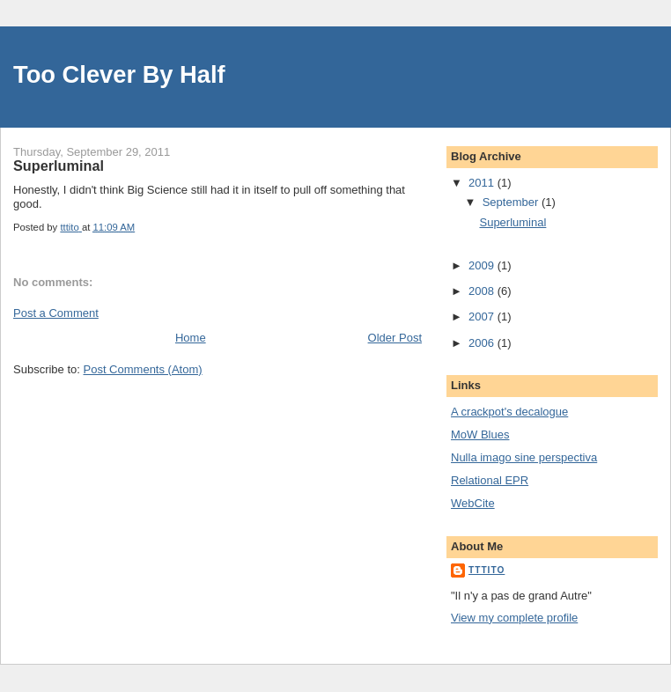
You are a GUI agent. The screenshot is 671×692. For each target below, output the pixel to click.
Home (190, 337)
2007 (483, 316)
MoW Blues (480, 434)
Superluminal (512, 222)
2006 (483, 343)
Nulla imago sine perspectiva (524, 457)
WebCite (473, 503)
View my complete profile (514, 617)
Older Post (395, 337)
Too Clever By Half (119, 74)
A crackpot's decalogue (509, 411)
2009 (483, 265)
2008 (483, 291)
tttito (486, 570)
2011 (483, 182)
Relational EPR (489, 480)
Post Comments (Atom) (143, 369)
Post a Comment (56, 313)
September (512, 202)
